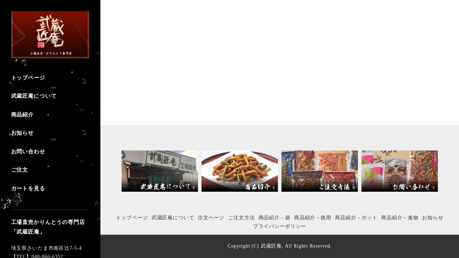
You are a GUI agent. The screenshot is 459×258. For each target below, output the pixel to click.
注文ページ (211, 217)
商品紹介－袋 (274, 217)
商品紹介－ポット (356, 217)
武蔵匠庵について (173, 217)
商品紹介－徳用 (312, 217)
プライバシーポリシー (280, 226)
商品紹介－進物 (399, 217)
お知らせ (432, 217)
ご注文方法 (241, 217)
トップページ (132, 217)
